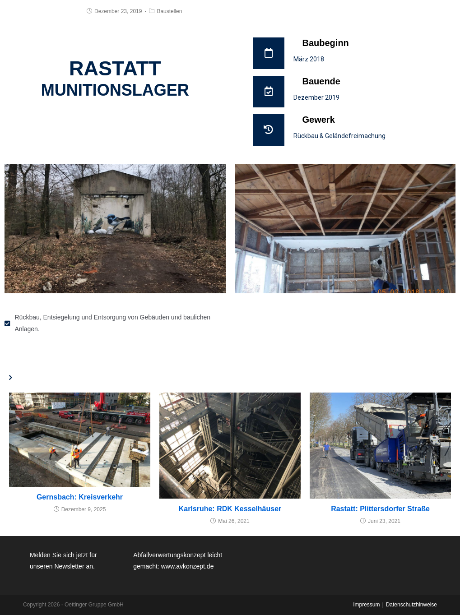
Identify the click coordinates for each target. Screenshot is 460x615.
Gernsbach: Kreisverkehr (80, 497)
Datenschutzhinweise (411, 604)
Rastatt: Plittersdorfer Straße (380, 509)
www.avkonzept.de (187, 566)
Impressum (366, 604)
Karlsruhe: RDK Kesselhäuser (230, 509)
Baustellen (169, 11)
